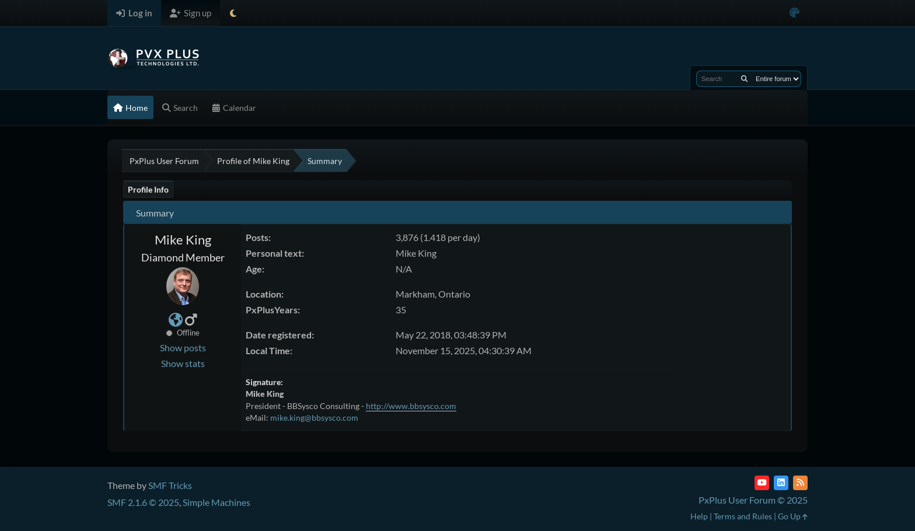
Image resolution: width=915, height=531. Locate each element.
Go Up (793, 516)
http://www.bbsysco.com (411, 406)
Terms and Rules (743, 516)
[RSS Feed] (800, 483)
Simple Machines (216, 502)
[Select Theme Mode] (233, 13)
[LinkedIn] (781, 483)
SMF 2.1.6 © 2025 (143, 502)
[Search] (744, 79)
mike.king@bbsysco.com (314, 417)
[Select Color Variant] (794, 13)
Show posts (183, 347)
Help (699, 516)
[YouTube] (762, 483)
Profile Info (148, 189)
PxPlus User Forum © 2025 (753, 499)
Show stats (183, 363)
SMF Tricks (170, 485)
